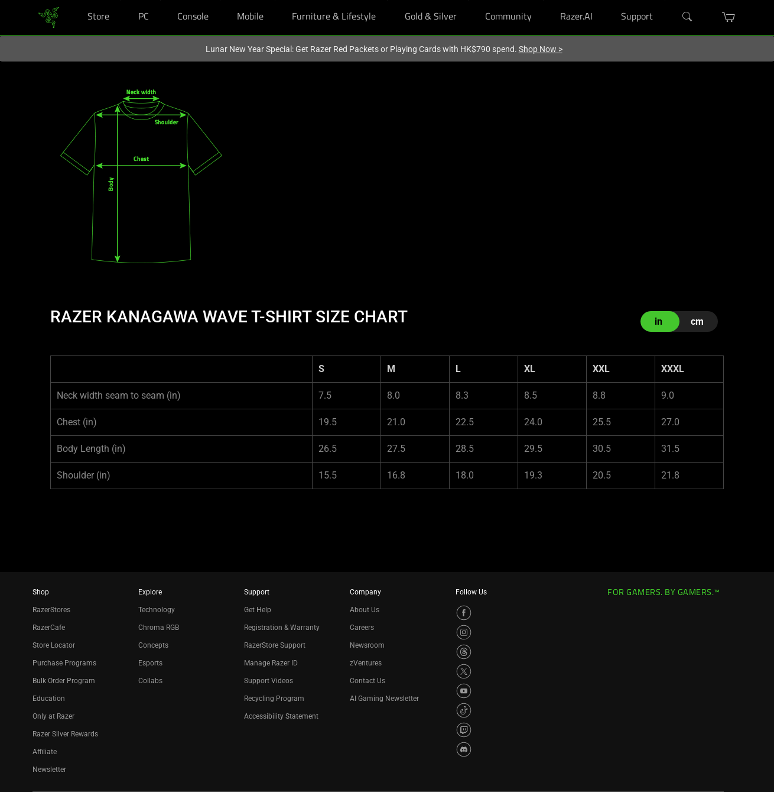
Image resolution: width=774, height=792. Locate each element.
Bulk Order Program (63, 681)
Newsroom (367, 645)
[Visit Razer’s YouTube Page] (464, 691)
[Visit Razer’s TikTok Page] (464, 710)
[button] (729, 17)
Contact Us (367, 681)
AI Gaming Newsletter (384, 698)
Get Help (257, 610)
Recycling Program (274, 698)
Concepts (153, 645)
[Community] (543, 0)
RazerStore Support (274, 645)
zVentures (366, 663)
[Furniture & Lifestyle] (387, 0)
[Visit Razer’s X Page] (464, 671)
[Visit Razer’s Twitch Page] (464, 730)
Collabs (150, 681)
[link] (48, 16)
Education (48, 698)
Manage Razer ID (271, 663)
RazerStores (51, 610)
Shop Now (540, 49)
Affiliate (44, 752)
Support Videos (268, 681)
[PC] (160, 0)
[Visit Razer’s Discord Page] (464, 749)
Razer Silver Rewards (65, 734)
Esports (150, 663)
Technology (156, 610)
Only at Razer (53, 716)
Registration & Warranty (282, 627)
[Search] (688, 17)
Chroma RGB (158, 627)
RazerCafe (48, 627)
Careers (362, 627)
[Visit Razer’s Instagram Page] (464, 632)
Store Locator (53, 645)
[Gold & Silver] (468, 0)
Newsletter (49, 769)
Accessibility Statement (281, 716)
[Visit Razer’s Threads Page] (464, 652)
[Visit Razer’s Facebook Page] (464, 612)
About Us (364, 610)
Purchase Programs (64, 663)
